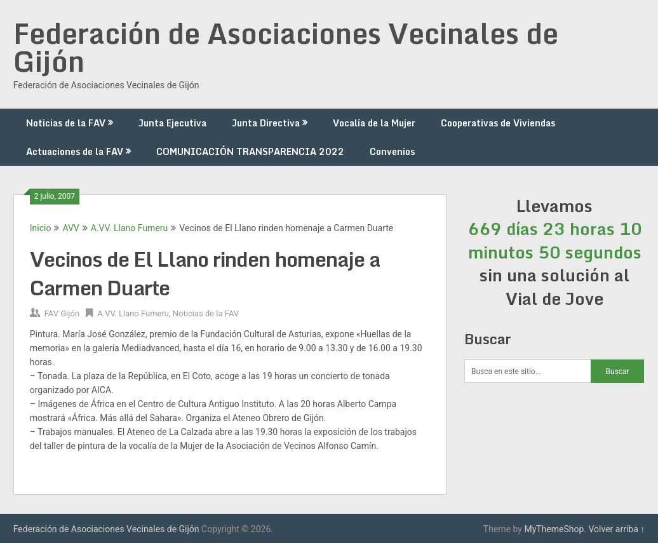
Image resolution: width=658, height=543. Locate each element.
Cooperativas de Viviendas (498, 123)
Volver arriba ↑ (616, 529)
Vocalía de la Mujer (374, 123)
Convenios (392, 151)
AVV (70, 228)
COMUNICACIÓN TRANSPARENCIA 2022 (250, 151)
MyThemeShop (554, 529)
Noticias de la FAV (65, 123)
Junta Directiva (266, 123)
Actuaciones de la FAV (74, 151)
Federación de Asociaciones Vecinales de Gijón (285, 47)
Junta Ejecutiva (172, 123)
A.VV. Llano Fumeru (129, 228)
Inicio (40, 228)
